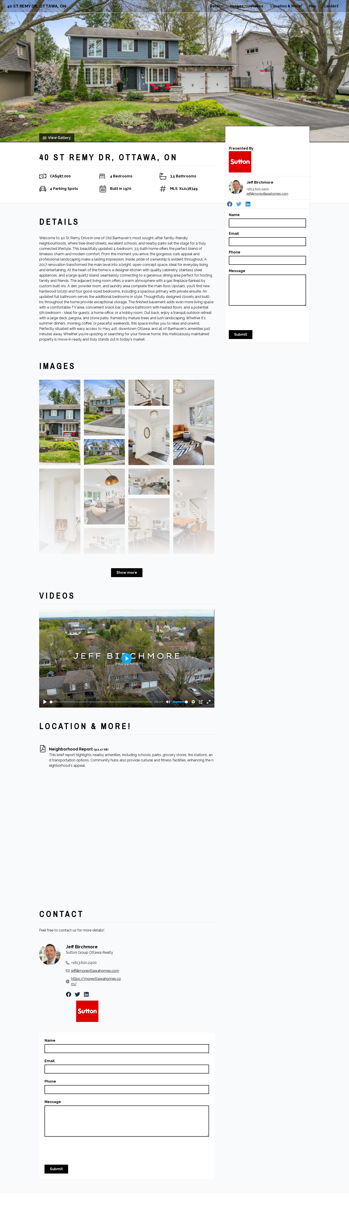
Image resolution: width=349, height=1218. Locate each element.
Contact (331, 6)
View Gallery (57, 138)
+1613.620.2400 (258, 189)
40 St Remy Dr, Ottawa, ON (36, 6)
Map (313, 6)
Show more (126, 572)
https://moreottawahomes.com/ (96, 981)
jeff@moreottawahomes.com (267, 193)
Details (216, 6)
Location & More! (286, 6)
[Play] (45, 701)
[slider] (101, 702)
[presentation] (262, 318)
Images (236, 6)
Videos (257, 6)
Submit (240, 334)
